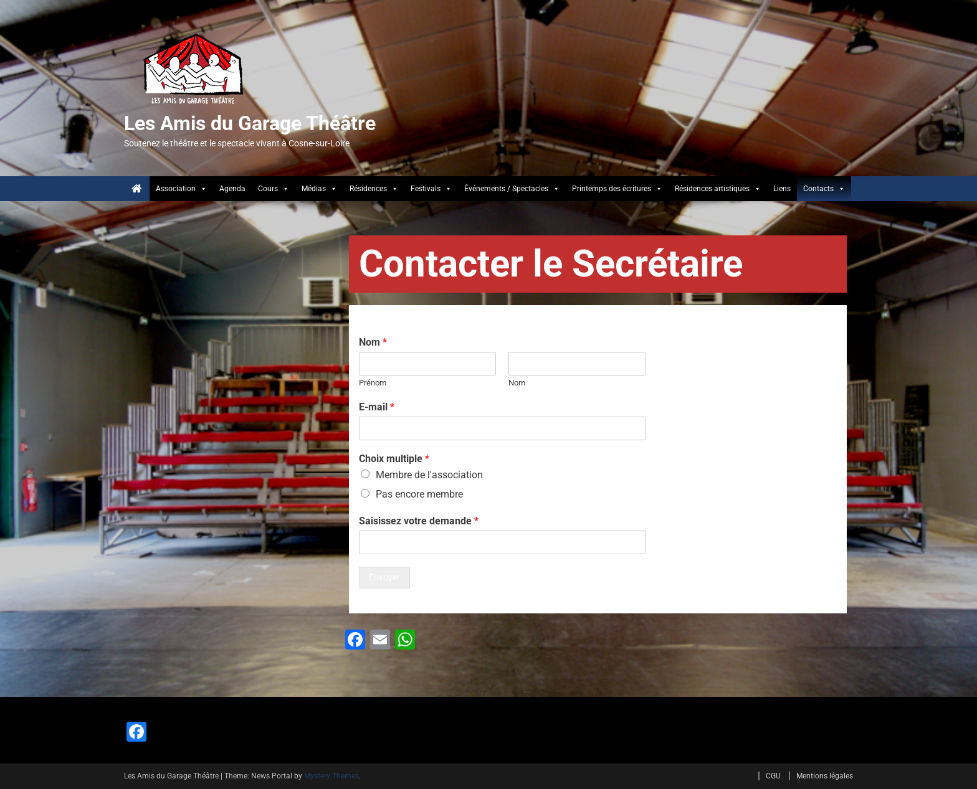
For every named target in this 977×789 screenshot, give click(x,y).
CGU (773, 776)
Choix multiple (394, 459)
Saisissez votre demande (419, 521)
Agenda (232, 188)
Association (181, 188)
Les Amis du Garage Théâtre (250, 123)
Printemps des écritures (617, 188)
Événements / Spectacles (512, 188)
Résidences (374, 188)
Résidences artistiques (718, 188)
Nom (373, 342)
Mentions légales (824, 776)
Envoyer (384, 577)
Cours (273, 188)
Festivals (431, 188)
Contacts (824, 188)
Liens (782, 188)
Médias (319, 188)
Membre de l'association (429, 475)
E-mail (376, 407)
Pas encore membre (419, 494)
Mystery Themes (331, 776)
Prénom (372, 382)
